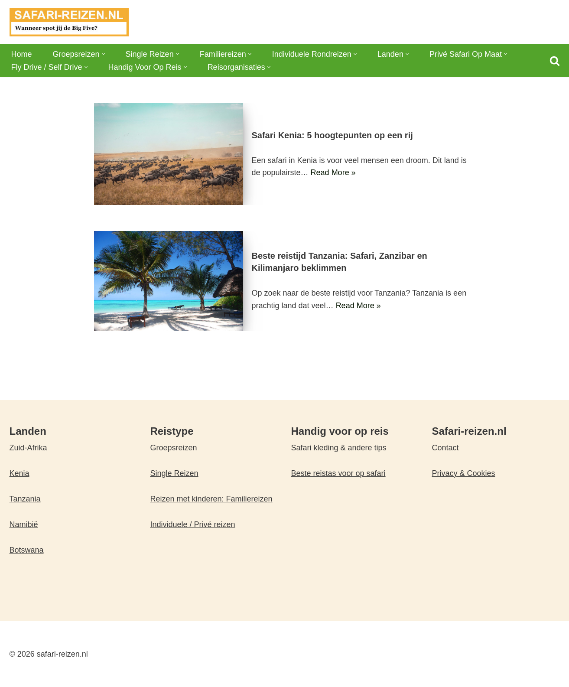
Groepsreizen (173, 447)
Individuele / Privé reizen (192, 524)
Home (21, 54)
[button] (103, 53)
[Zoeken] (554, 60)
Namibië (24, 524)
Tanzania (25, 499)
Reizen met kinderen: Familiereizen (211, 499)
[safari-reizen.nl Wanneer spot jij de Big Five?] (69, 22)
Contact (445, 447)
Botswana (27, 550)
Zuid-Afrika (28, 447)
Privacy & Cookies (463, 473)
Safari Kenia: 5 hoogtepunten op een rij (332, 135)
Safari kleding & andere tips (339, 447)
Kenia (19, 473)
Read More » (333, 172)
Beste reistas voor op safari (338, 473)
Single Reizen (174, 473)
